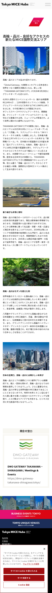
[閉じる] (44, 557)
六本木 (5, 541)
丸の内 (5, 538)
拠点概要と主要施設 (15, 22)
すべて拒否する (24, 585)
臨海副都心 (7, 544)
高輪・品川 (7, 550)
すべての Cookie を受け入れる (24, 579)
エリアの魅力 (36, 22)
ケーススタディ (26, 22)
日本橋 (5, 547)
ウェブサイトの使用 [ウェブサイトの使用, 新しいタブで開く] (31, 571)
